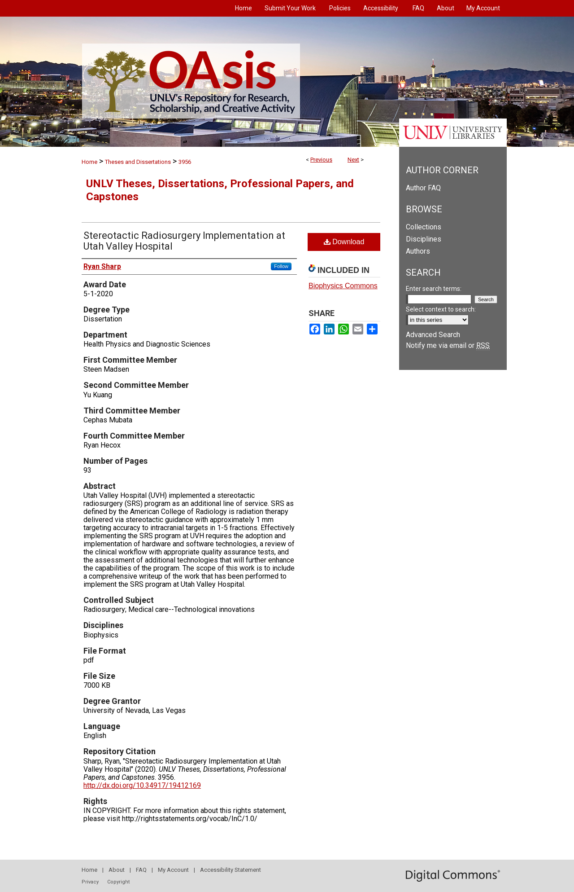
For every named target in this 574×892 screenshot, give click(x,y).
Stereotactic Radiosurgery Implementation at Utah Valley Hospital (184, 241)
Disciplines (423, 239)
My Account (173, 869)
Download (344, 242)
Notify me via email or (448, 345)
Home (89, 161)
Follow (281, 266)
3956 (184, 161)
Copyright (118, 882)
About (117, 869)
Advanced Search (433, 334)
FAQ (141, 869)
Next (353, 159)
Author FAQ (423, 188)
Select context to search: (441, 309)
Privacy (90, 882)
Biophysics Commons (343, 286)
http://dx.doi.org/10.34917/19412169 (142, 785)
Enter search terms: (433, 288)
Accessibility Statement (230, 869)
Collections (423, 227)
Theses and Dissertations (138, 161)
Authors (418, 251)
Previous (321, 159)
